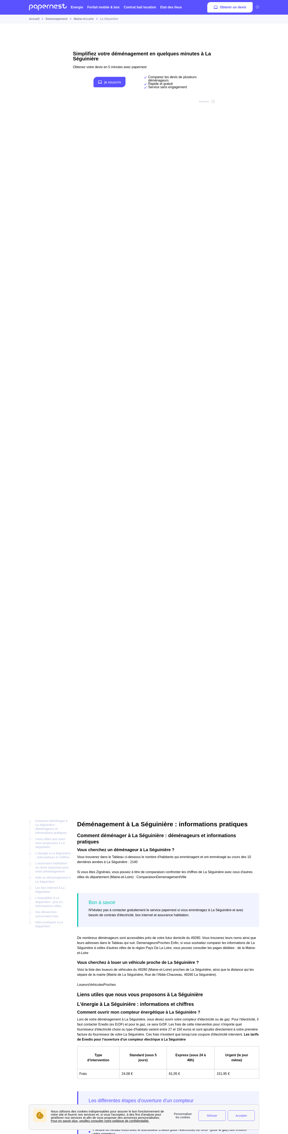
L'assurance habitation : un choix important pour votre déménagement (52, 867)
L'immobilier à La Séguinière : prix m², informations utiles (49, 902)
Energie (77, 7)
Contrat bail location (140, 7)
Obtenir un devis (230, 7)
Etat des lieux (171, 7)
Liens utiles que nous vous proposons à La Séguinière (50, 843)
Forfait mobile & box (103, 7)
